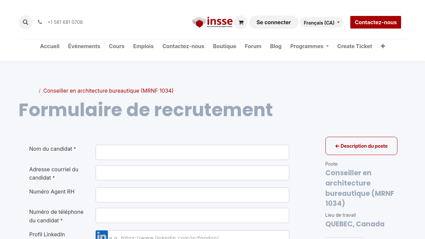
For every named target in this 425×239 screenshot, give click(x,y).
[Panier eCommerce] (241, 22)
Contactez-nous (376, 22)
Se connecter (274, 22)
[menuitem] (50, 46)
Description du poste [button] (361, 146)
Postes (27, 90)
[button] (26, 22)
